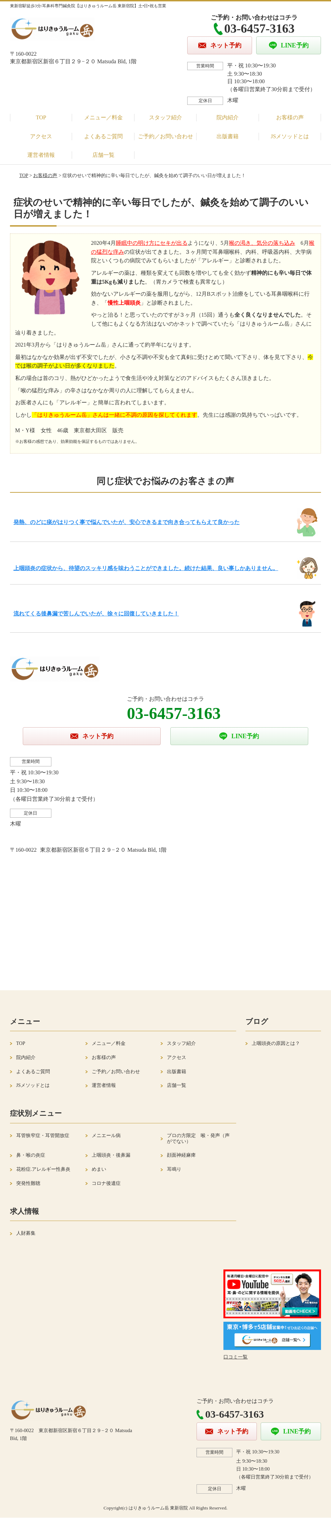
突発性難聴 (28, 1183)
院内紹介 (228, 117)
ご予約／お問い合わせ (165, 136)
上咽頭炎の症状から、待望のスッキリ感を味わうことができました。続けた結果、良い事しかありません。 (145, 568)
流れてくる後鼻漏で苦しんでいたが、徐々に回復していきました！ (96, 614)
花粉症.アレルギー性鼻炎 (43, 1169)
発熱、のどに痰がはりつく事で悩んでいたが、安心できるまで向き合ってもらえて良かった (126, 522)
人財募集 (26, 1233)
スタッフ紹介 (165, 117)
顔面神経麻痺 (181, 1155)
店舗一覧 (103, 155)
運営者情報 (41, 155)
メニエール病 (106, 1135)
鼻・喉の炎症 (30, 1155)
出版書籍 (228, 136)
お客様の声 (290, 117)
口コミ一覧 (235, 1357)
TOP (41, 117)
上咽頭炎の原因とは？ (276, 1043)
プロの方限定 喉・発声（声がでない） (198, 1138)
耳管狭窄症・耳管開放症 (42, 1135)
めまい (99, 1169)
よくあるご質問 (103, 136)
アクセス (41, 136)
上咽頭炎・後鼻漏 (111, 1155)
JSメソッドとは (290, 136)
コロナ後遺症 (106, 1183)
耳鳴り (174, 1169)
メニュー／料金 (103, 117)
